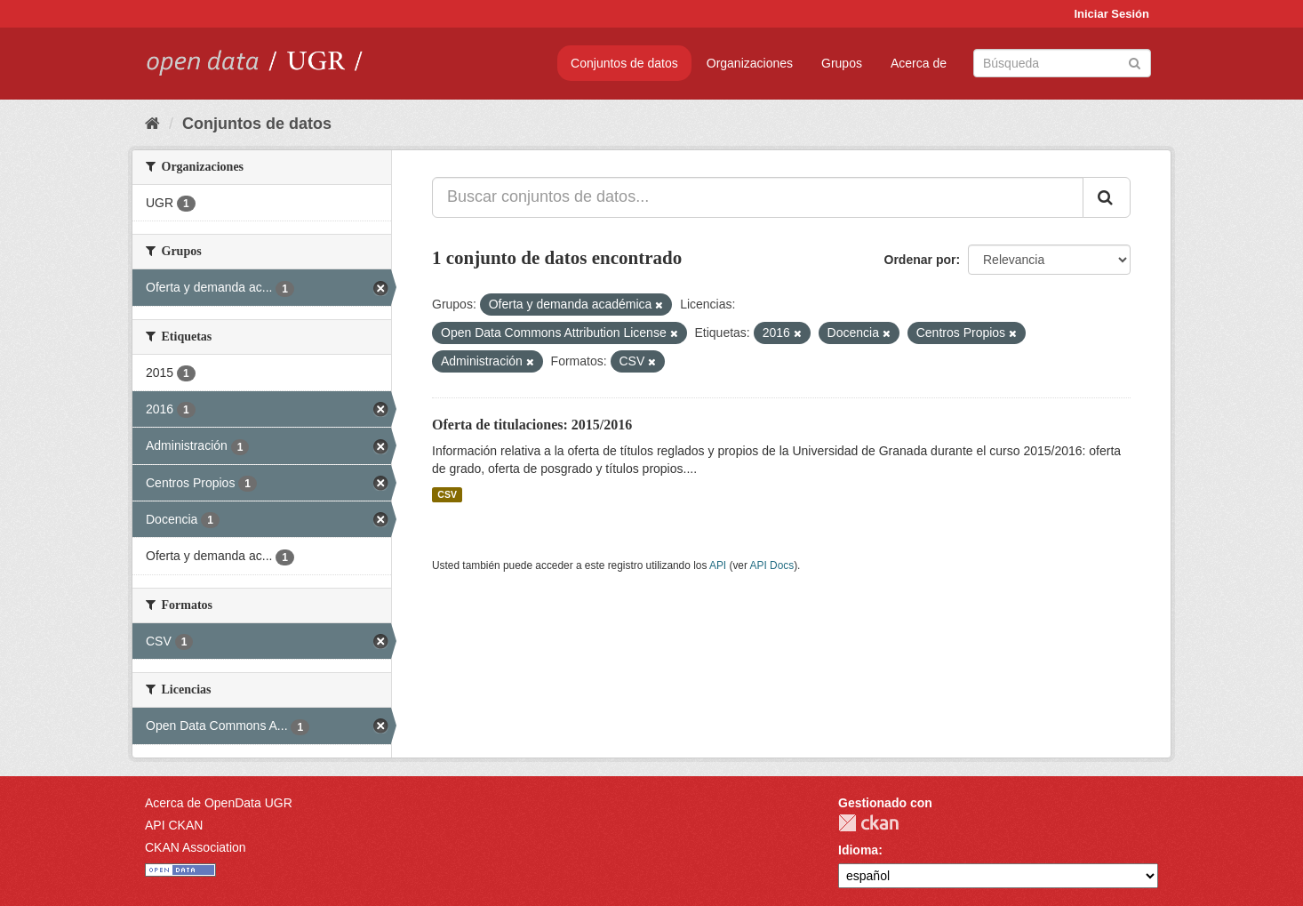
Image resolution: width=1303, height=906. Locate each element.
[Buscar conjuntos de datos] (1062, 63)
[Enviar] (1134, 61)
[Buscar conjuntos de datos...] (757, 197)
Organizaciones (750, 63)
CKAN (868, 823)
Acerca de (919, 63)
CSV (447, 494)
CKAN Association (195, 847)
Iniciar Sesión (1111, 13)
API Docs (772, 565)
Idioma (858, 850)
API (717, 565)
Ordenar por (920, 260)
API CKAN (174, 825)
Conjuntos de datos (624, 63)
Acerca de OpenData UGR (218, 803)
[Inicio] (152, 123)
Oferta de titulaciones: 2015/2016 (532, 424)
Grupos (841, 63)
